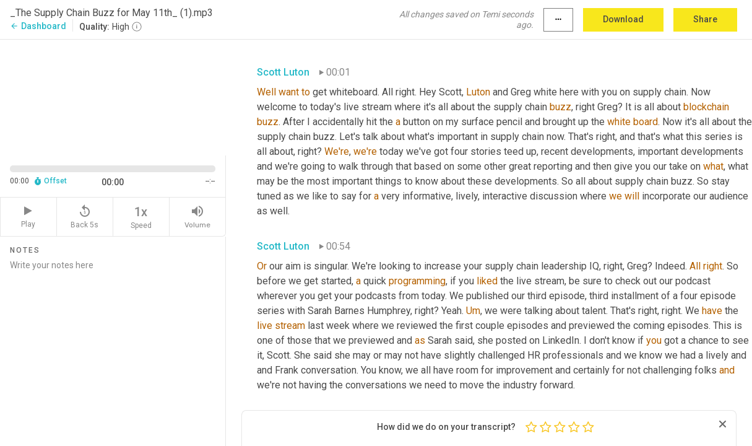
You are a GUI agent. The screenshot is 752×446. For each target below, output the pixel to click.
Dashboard (38, 26)
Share (705, 19)
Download (623, 19)
